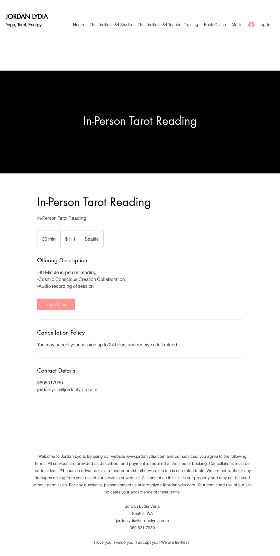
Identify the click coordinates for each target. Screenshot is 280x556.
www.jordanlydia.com (145, 456)
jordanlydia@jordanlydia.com (168, 484)
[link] (56, 304)
